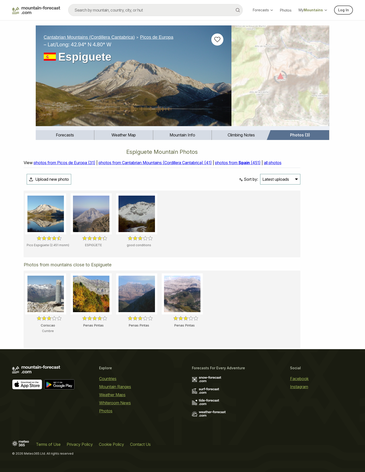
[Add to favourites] (217, 39)
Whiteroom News (115, 402)
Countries (107, 378)
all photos (272, 162)
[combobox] (155, 10)
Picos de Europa (156, 37)
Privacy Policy (80, 444)
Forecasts (263, 10)
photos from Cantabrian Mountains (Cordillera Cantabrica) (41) (155, 162)
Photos (286, 10)
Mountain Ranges (115, 386)
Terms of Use (48, 444)
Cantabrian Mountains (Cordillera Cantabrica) (89, 37)
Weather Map (123, 134)
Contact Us (140, 444)
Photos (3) (300, 134)
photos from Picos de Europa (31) (64, 162)
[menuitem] (65, 135)
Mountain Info (182, 134)
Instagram (299, 386)
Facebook (299, 378)
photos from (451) (238, 162)
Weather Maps (112, 394)
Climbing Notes (241, 134)
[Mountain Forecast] (36, 10)
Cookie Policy (111, 444)
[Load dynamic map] (280, 77)
